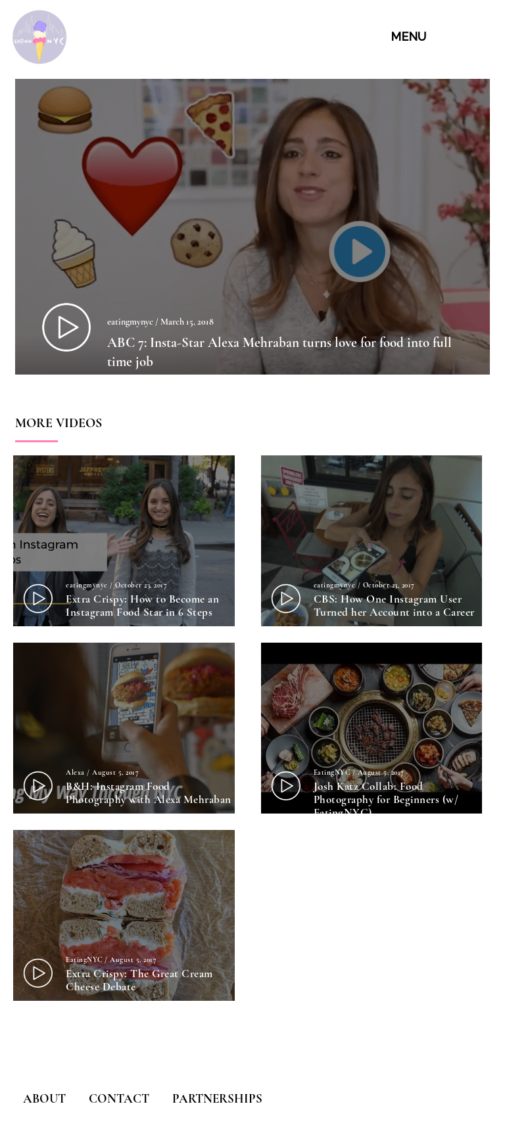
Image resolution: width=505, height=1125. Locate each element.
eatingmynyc (130, 321)
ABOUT (44, 1098)
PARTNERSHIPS (217, 1098)
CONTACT (119, 1098)
